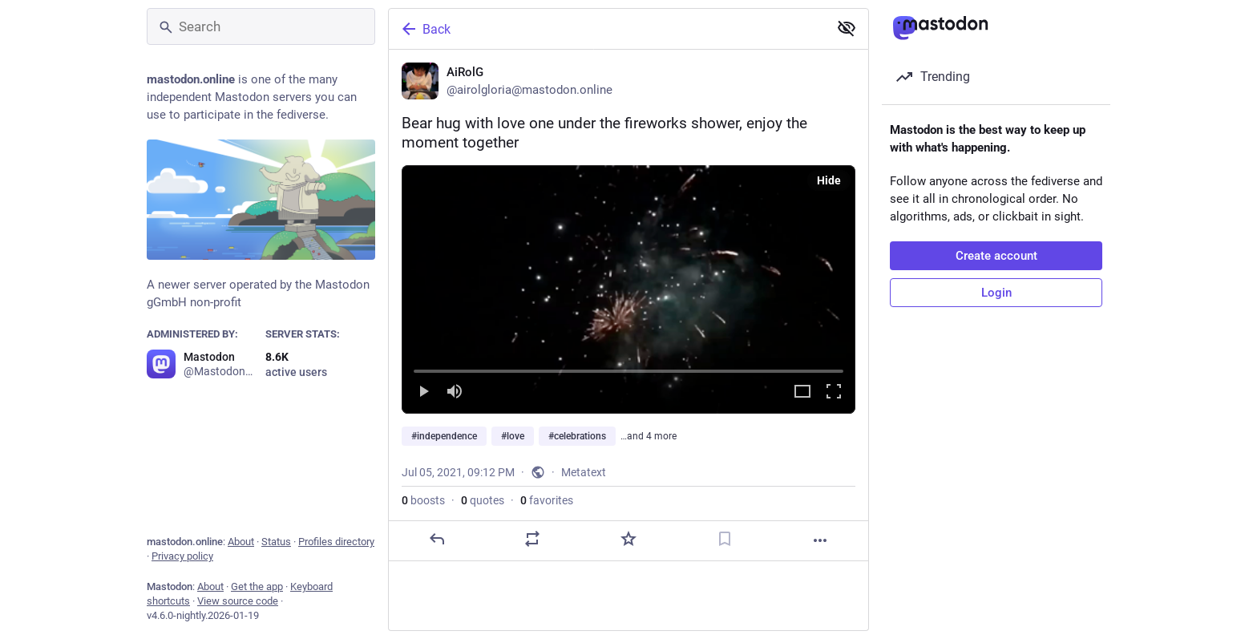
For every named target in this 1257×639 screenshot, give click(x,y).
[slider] (628, 368)
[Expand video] (802, 392)
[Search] (261, 26)
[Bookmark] (724, 538)
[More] (820, 540)
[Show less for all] (846, 28)
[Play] (423, 392)
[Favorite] (628, 538)
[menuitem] (628, 289)
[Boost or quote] (532, 538)
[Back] (607, 29)
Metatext (583, 472)
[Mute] (454, 392)
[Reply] (437, 538)
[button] (628, 289)
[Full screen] (833, 392)
